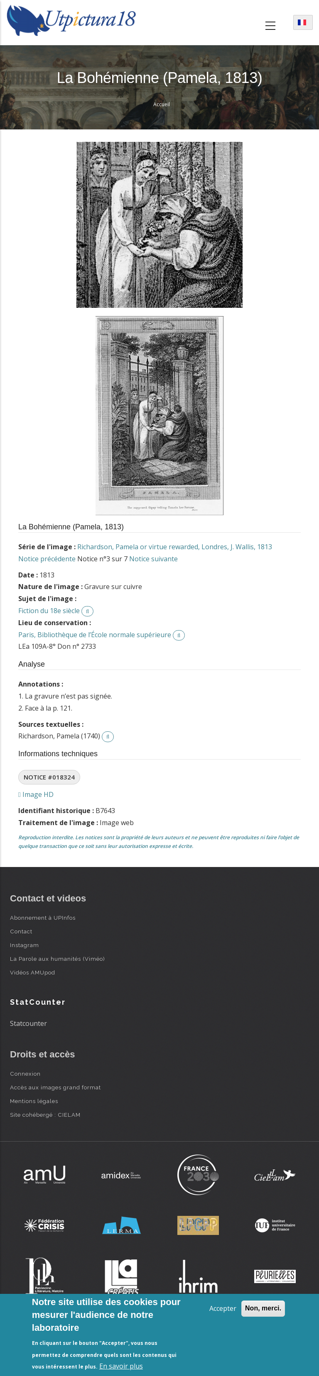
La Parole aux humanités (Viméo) (57, 958)
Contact (21, 931)
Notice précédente (47, 558)
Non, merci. (263, 1308)
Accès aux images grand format (55, 1087)
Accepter (222, 1308)
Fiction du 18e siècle (49, 610)
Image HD (36, 794)
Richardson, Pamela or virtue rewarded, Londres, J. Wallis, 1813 (174, 546)
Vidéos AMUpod (32, 972)
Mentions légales (34, 1101)
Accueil (161, 104)
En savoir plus (121, 1366)
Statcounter (28, 1023)
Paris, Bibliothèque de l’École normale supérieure (94, 634)
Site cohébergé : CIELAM (45, 1114)
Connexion (25, 1073)
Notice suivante (153, 558)
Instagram (24, 945)
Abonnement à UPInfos (43, 917)
